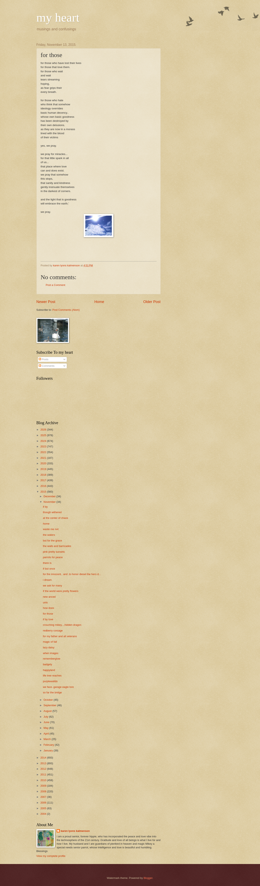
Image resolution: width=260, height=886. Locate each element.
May (46, 727)
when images (50, 653)
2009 (43, 785)
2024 (43, 440)
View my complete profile (51, 855)
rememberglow (51, 658)
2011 (43, 774)
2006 (43, 802)
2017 (43, 480)
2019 (43, 469)
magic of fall (50, 641)
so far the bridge (52, 692)
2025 (43, 435)
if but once (49, 568)
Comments (47, 365)
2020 (43, 463)
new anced (49, 596)
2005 (43, 808)
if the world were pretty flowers (60, 591)
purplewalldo (50, 681)
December (50, 496)
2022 (43, 452)
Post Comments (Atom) (66, 309)
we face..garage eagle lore (58, 686)
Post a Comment (55, 285)
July (46, 716)
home (46, 523)
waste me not (51, 529)
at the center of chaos (55, 517)
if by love (48, 619)
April (46, 733)
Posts (43, 359)
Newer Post (45, 302)
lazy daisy (49, 647)
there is (47, 562)
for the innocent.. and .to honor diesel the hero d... (72, 574)
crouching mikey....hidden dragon (62, 624)
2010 (43, 780)
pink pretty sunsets (54, 551)
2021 (43, 457)
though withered (52, 512)
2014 (43, 757)
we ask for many (52, 585)
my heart (58, 17)
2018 (43, 474)
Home (99, 302)
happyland (49, 670)
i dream (47, 579)
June (47, 722)
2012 (43, 768)
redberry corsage (53, 630)
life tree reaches (52, 675)
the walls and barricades (57, 546)
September (50, 705)
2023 (43, 446)
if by (45, 506)
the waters (49, 534)
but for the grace (52, 540)
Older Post (151, 302)
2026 (43, 429)
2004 (43, 813)
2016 (43, 485)
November (50, 501)
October (49, 699)
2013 (43, 763)
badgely (47, 664)
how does (48, 607)
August (48, 711)
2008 (43, 791)
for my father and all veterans (60, 636)
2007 (43, 796)
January (49, 750)
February (49, 744)
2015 (43, 491)
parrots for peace (53, 557)
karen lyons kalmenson (75, 830)
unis (45, 602)
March (48, 739)
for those (48, 613)
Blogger (148, 877)
